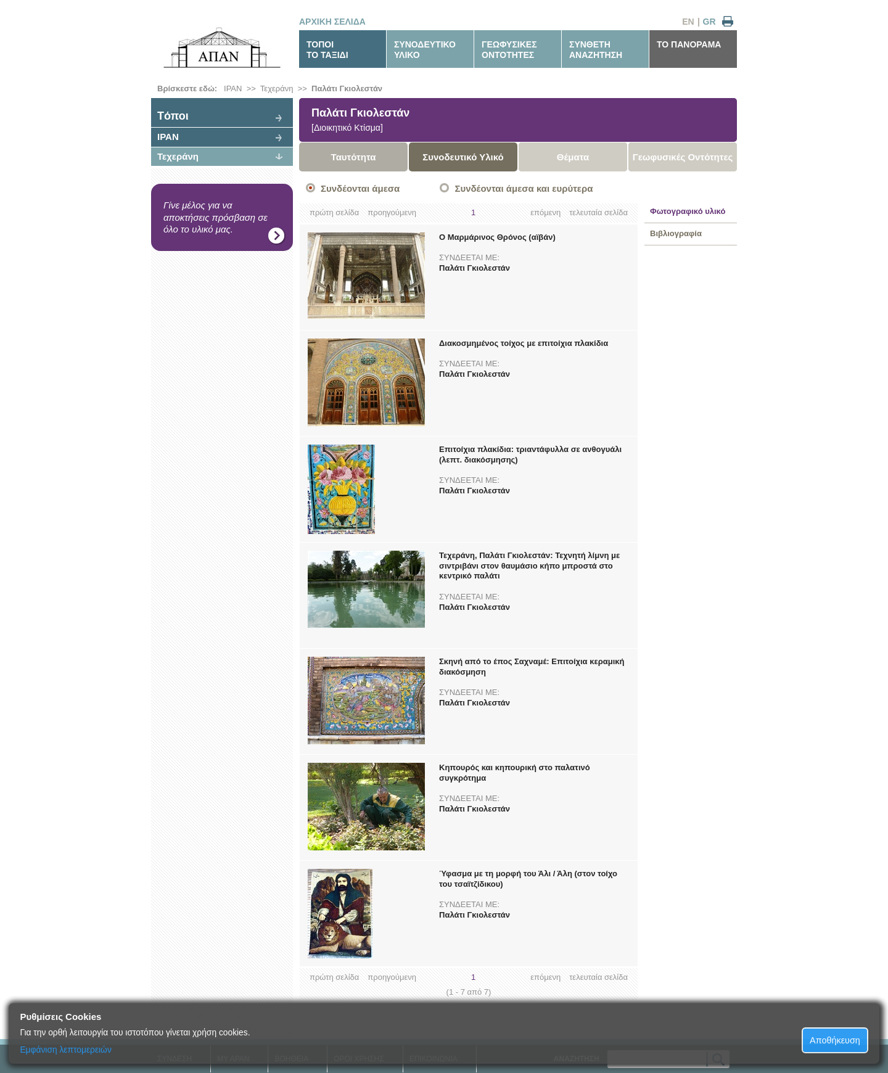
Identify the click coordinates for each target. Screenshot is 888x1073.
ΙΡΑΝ (233, 88)
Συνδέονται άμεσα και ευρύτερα (523, 188)
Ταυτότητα (353, 157)
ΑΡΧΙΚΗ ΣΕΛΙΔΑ (332, 22)
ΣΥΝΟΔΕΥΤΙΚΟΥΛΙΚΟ (425, 49)
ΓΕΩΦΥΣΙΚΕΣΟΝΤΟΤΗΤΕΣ (509, 49)
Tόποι (173, 116)
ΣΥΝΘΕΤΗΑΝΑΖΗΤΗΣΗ (595, 49)
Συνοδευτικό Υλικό (463, 157)
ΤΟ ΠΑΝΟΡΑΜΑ (689, 44)
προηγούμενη (392, 212)
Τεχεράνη (277, 88)
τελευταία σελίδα (598, 212)
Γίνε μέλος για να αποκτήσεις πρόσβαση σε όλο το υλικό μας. (215, 217)
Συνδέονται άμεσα (360, 188)
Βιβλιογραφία (676, 233)
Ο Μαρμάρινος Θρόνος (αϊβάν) (497, 237)
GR (709, 22)
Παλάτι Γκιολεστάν (346, 88)
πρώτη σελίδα (334, 212)
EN (688, 22)
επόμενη (545, 212)
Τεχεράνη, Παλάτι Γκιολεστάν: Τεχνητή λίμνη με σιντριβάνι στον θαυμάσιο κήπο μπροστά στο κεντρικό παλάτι (529, 566)
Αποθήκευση (835, 1040)
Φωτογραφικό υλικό (687, 211)
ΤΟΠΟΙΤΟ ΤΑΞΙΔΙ (327, 49)
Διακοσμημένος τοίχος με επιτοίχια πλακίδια (523, 343)
